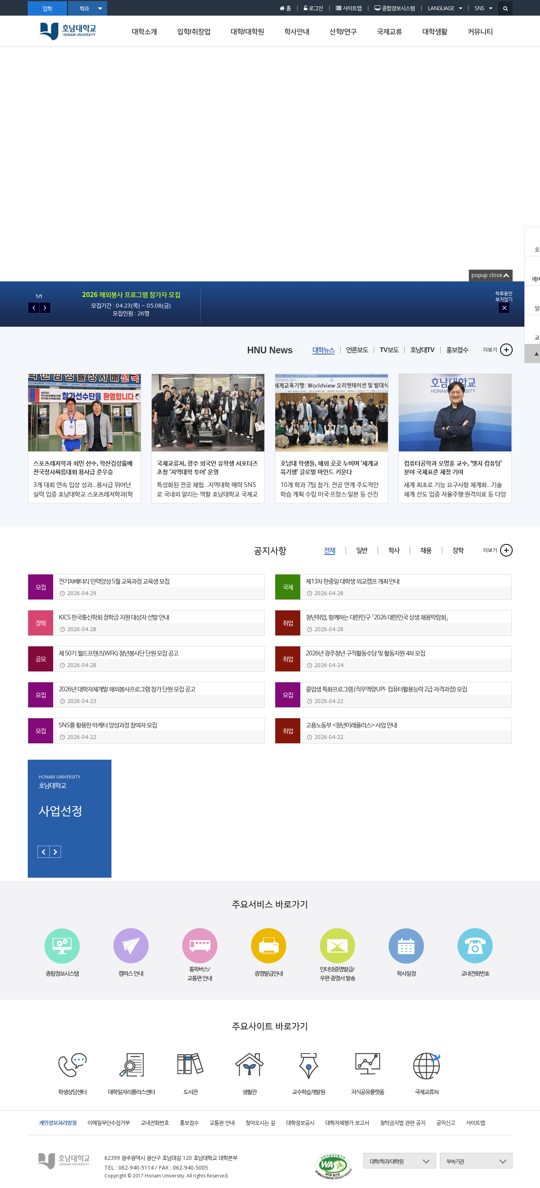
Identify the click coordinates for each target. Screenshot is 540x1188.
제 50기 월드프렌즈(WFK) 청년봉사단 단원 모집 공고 (118, 653)
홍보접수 (457, 350)
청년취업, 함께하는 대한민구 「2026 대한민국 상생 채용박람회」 (377, 617)
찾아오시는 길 (260, 1122)
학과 (91, 8)
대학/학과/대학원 (386, 1161)
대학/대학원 (247, 32)
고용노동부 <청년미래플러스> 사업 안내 (351, 725)
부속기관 (455, 1161)
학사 (393, 550)
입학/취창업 (193, 32)
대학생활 (434, 32)
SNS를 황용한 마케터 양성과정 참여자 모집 (108, 725)
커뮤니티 (480, 32)
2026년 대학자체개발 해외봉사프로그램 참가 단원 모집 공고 (127, 689)
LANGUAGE (445, 8)
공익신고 (445, 1122)
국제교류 (389, 32)
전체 (329, 550)
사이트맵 (475, 1122)
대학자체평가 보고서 (347, 1122)
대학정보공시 (300, 1122)
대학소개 (144, 32)
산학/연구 (343, 32)
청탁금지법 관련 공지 (402, 1122)
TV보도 (389, 350)
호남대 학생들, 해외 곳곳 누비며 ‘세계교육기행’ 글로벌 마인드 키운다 (329, 467)
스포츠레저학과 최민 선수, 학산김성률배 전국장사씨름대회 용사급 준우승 (83, 467)
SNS (483, 8)
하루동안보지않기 (504, 296)
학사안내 (296, 32)
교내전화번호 (155, 1122)
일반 (361, 550)
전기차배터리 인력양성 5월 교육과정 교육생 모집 (114, 581)
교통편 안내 (222, 1122)
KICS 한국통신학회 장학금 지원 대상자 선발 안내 (114, 617)
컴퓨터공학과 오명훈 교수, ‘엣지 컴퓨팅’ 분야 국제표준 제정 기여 (453, 467)
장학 (457, 550)
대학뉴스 (323, 350)
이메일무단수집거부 (109, 1122)
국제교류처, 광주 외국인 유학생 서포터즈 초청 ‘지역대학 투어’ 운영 (207, 467)
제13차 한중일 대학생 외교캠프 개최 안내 (352, 581)
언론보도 (357, 350)
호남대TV (422, 350)
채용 (425, 550)
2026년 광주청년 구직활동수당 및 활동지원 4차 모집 (365, 653)
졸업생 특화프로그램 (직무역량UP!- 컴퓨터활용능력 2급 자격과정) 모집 (386, 689)
